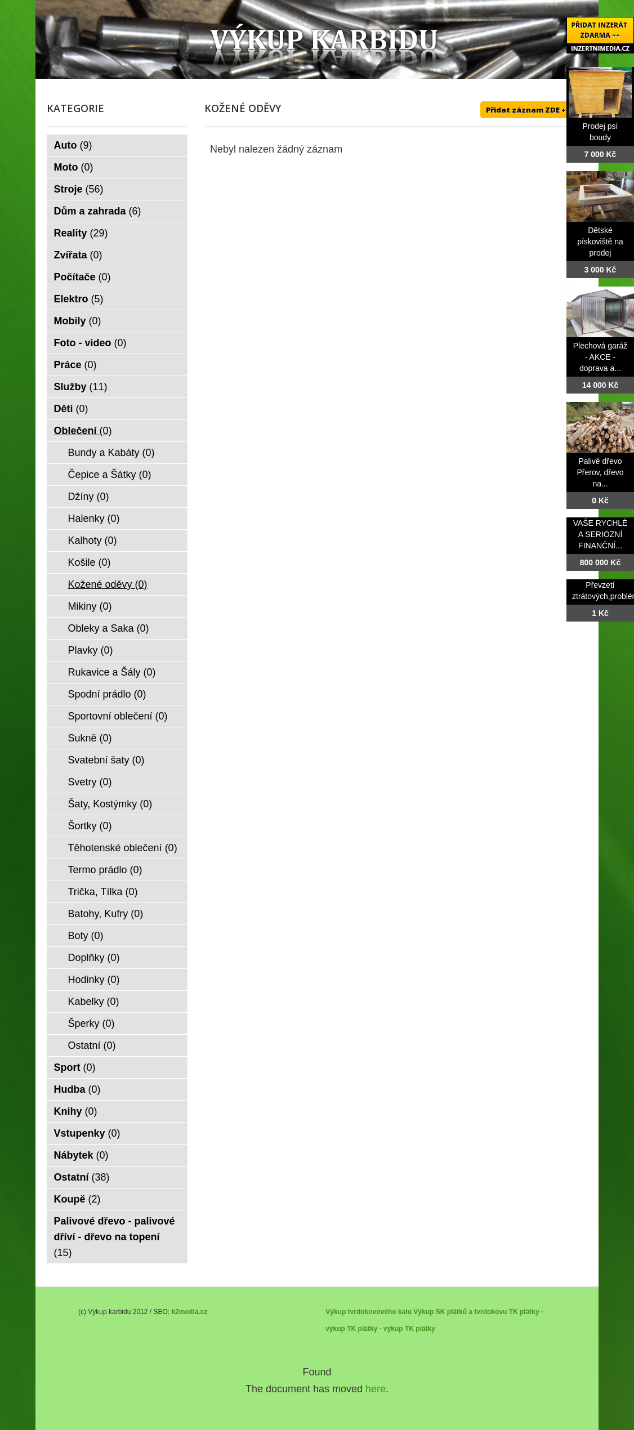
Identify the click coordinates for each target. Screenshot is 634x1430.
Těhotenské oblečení (122, 847)
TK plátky (420, 1329)
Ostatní (92, 1045)
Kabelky (93, 1001)
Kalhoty (92, 540)
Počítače (82, 277)
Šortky (90, 826)
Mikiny (90, 606)
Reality (81, 233)
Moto (73, 167)
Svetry (90, 782)
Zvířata (78, 255)
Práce (75, 364)
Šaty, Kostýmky (110, 804)
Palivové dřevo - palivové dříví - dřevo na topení (114, 1237)
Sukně (90, 738)
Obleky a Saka (108, 628)
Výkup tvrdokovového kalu (368, 1312)
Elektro (79, 299)
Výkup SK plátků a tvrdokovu (460, 1312)
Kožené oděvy (108, 584)
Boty (86, 935)
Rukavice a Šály (112, 672)
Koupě (77, 1199)
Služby (81, 386)
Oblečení (83, 430)
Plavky (90, 650)
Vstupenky (87, 1133)
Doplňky (94, 957)
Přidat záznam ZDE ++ (528, 110)
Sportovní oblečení (118, 716)
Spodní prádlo (107, 694)
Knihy (75, 1111)
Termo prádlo (105, 869)
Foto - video (90, 342)
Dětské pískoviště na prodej (600, 241)
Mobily (77, 321)
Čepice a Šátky (109, 474)
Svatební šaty (106, 760)
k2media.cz (189, 1312)
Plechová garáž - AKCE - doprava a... (600, 357)
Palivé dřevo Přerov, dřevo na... (600, 472)
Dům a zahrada (97, 211)
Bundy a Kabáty (111, 452)
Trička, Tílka (103, 891)
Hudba (77, 1089)
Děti (71, 408)
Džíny (88, 496)
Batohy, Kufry (106, 913)
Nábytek (81, 1155)
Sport (75, 1067)
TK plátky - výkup (375, 1329)
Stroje (79, 189)
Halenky (94, 518)
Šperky (91, 1023)
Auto (73, 145)
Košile (89, 562)
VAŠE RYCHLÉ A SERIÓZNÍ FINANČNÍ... (600, 534)
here (375, 1389)
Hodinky (94, 979)
